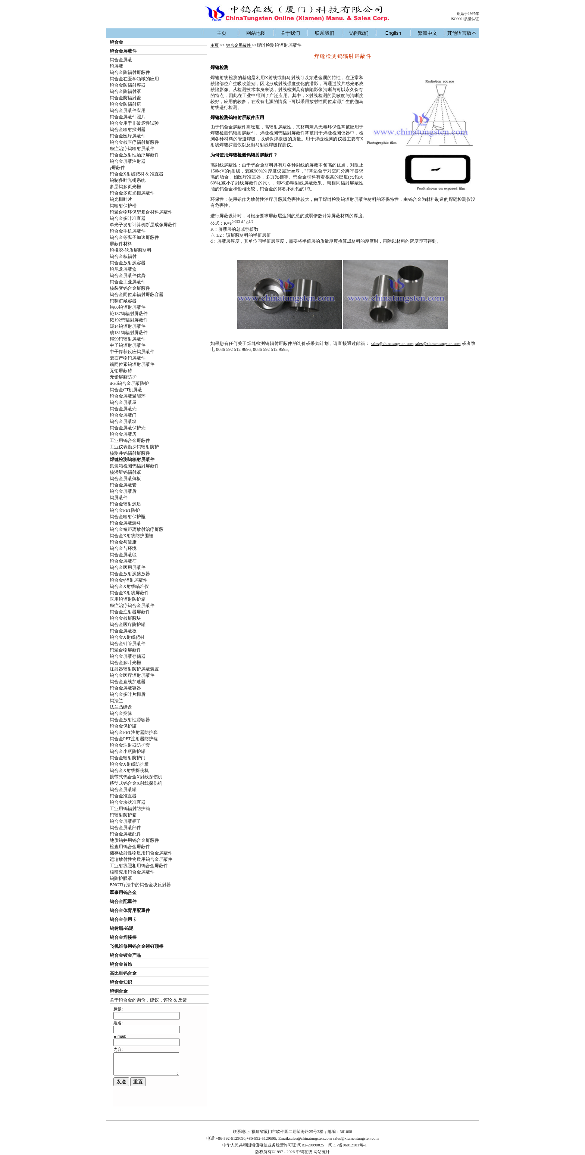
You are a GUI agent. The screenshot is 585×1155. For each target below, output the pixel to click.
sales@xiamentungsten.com (438, 343)
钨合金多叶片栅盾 (128, 694)
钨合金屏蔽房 (123, 434)
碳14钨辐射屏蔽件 (128, 326)
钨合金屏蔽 (121, 59)
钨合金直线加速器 (128, 681)
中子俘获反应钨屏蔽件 (132, 351)
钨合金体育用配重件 (130, 910)
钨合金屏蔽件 (123, 51)
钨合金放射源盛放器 (130, 573)
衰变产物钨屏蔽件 (128, 358)
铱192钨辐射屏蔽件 (129, 320)
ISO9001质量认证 (465, 19)
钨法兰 (116, 700)
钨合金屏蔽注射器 (128, 161)
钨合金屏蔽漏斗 (125, 523)
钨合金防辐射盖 (125, 97)
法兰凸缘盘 (121, 707)
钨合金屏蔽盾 (123, 491)
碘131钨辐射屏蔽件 (129, 332)
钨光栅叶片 (121, 199)
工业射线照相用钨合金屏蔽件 (139, 865)
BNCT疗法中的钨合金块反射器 (140, 884)
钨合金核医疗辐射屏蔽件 (134, 142)
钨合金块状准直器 (128, 802)
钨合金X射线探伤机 (129, 770)
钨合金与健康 (123, 542)
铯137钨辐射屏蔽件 (129, 313)
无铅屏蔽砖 (121, 370)
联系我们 (324, 33)
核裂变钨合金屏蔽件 (130, 288)
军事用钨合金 (123, 892)
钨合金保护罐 (123, 726)
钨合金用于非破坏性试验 (134, 123)
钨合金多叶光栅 (125, 662)
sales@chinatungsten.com (392, 343)
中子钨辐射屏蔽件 (128, 345)
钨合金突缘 (121, 713)
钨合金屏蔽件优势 (128, 275)
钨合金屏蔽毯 (123, 554)
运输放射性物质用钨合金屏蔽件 (141, 859)
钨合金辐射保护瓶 (128, 516)
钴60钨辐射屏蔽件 (128, 307)
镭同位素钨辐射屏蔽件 (132, 364)
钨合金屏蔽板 (123, 630)
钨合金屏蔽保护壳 (128, 427)
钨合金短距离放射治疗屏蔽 (136, 529)
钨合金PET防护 (125, 510)
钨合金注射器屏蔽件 (130, 611)
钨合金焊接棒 (123, 937)
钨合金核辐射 (123, 256)
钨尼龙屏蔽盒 (123, 269)
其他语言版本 (461, 33)
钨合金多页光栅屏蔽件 (132, 193)
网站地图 (256, 33)
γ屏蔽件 (117, 167)
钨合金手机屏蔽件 (128, 231)
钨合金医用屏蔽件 (128, 567)
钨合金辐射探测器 (128, 129)
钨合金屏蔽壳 (123, 408)
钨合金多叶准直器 (128, 218)
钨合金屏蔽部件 (125, 827)
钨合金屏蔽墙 (123, 421)
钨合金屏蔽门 (123, 415)
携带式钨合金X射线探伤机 (136, 776)
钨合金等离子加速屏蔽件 (134, 237)
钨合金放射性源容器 (130, 719)
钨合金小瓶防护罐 (128, 751)
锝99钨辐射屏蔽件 (128, 339)
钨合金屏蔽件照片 (128, 116)
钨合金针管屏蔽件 (128, 643)
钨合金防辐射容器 (128, 85)
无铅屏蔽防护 (123, 377)
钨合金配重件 (123, 901)
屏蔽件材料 (121, 243)
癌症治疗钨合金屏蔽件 (132, 605)
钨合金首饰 (121, 964)
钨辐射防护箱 (123, 815)
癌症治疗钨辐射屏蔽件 (132, 148)
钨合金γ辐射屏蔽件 (128, 580)
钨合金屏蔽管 (123, 485)
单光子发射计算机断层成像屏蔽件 (143, 224)
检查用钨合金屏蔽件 (130, 846)
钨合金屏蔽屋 (123, 402)
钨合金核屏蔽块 (125, 618)
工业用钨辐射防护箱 (130, 808)
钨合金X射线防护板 (129, 764)
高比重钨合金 (123, 973)
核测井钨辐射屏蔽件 (130, 453)
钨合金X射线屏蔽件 (129, 592)
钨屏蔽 (116, 66)
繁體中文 (427, 33)
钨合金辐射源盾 (125, 504)
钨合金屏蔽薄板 (125, 478)
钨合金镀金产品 (125, 955)
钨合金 (116, 42)
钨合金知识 (121, 982)
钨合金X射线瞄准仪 (129, 586)
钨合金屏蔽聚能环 (128, 396)
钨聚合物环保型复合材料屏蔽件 (141, 212)
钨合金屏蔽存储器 (128, 656)
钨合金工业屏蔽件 (128, 281)
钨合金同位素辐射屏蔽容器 (136, 294)
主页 (221, 33)
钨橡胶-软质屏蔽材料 (130, 250)
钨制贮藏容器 (123, 300)
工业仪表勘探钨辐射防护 (134, 446)
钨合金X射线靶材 (127, 637)
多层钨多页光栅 (125, 186)
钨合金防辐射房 (125, 104)
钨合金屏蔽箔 (123, 561)
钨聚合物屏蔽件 (125, 650)
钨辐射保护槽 (123, 205)
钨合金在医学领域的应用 (134, 78)
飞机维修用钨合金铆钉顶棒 (136, 946)
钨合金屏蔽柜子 (125, 821)
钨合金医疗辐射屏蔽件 (132, 675)
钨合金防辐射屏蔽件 (130, 72)
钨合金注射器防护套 (130, 745)
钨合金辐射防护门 (128, 757)
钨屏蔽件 (119, 497)
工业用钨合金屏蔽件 (130, 440)
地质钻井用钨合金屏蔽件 (134, 840)
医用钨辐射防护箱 (128, 599)
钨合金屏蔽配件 (125, 834)
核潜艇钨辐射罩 (125, 472)
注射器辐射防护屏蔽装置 (134, 669)
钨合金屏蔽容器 (125, 688)
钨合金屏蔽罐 (123, 789)
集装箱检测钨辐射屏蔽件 (134, 465)
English (393, 33)
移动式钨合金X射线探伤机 (136, 783)
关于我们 (290, 33)
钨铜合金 (119, 991)
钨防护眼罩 (121, 878)
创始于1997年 (468, 14)
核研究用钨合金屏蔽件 (132, 872)
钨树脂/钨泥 (121, 928)
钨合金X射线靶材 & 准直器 (136, 174)
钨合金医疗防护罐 (128, 624)
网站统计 (321, 1151)
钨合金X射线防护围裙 (131, 535)
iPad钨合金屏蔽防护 (129, 383)
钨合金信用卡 (123, 919)
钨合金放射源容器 (128, 262)
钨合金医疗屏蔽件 (128, 135)
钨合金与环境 (123, 548)
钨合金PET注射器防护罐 (134, 738)
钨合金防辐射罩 (125, 91)
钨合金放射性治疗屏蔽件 (134, 155)
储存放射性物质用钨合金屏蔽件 (141, 853)
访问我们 (359, 33)
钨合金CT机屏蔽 (126, 389)
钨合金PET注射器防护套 (134, 732)
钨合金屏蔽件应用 (128, 110)
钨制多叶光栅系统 (128, 180)
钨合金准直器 (123, 795)
